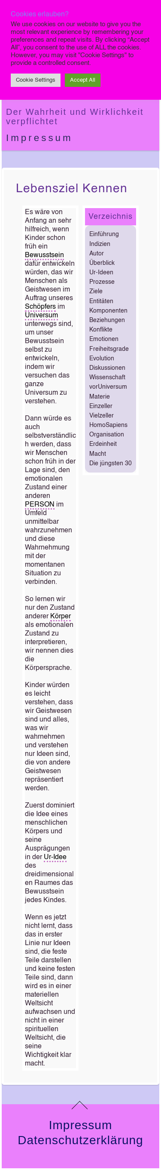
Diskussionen (107, 368)
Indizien (99, 244)
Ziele (96, 292)
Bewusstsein (44, 255)
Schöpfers (40, 307)
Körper (60, 616)
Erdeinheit (103, 444)
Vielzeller (101, 416)
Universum (41, 315)
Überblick (102, 263)
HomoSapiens (108, 425)
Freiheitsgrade (109, 349)
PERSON (40, 504)
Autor (96, 254)
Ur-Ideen (101, 273)
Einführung (104, 234)
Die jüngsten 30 (110, 464)
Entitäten (101, 301)
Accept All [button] (82, 80)
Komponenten (108, 311)
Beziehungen (107, 320)
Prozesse (102, 282)
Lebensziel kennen (72, 189)
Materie (99, 397)
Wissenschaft (107, 378)
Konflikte (100, 330)
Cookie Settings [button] (35, 80)
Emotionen (103, 339)
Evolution (101, 359)
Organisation (106, 435)
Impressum (39, 137)
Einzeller (100, 406)
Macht (97, 454)
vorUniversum (108, 387)
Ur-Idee (55, 857)
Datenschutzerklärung (80, 1140)
